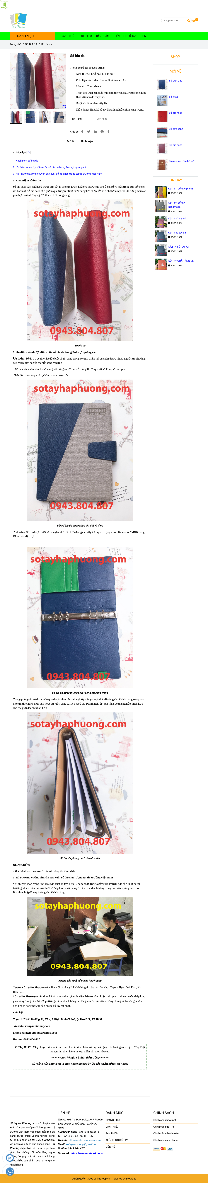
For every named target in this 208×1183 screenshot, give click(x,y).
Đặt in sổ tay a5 (177, 232)
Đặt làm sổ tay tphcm (180, 188)
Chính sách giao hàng (165, 1140)
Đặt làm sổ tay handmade (176, 204)
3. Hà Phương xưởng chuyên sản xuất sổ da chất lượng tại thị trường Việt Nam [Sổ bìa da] (57, 173)
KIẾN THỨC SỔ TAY (125, 36)
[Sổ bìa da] (4, 4)
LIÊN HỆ (145, 36)
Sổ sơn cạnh (176, 129)
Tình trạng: (76, 118)
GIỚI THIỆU (85, 36)
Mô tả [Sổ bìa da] (70, 141)
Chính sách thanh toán (166, 1133)
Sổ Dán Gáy (175, 80)
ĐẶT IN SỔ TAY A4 (178, 246)
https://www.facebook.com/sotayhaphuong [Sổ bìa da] (95, 1153)
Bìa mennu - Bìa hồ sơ (181, 161)
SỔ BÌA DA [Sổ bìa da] (31, 44)
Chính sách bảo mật (164, 1120)
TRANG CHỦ (67, 36)
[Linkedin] (95, 132)
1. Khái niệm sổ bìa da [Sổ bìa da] (25, 160)
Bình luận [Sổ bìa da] (87, 141)
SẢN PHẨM (102, 36)
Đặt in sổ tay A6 (177, 218)
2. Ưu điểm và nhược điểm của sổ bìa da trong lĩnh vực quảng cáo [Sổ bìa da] (50, 167)
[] (23, 152)
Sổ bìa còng (175, 145)
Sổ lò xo (173, 96)
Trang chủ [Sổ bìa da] (15, 44)
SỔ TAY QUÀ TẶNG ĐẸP (181, 260)
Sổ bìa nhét (175, 112)
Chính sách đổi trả (163, 1126)
